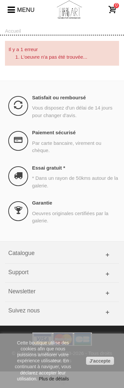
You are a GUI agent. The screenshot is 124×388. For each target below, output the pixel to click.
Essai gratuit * (48, 168)
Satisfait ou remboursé (59, 97)
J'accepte (100, 361)
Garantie (42, 203)
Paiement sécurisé (54, 132)
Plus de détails (54, 378)
